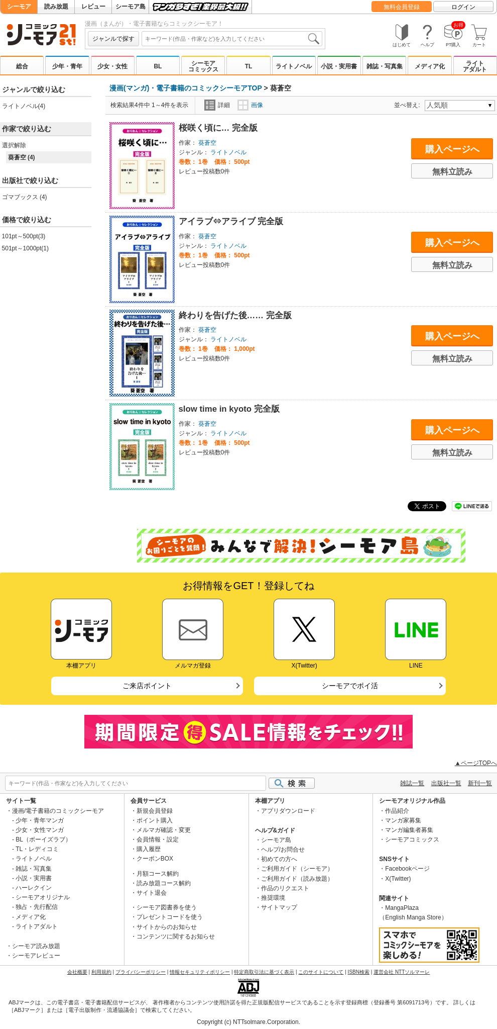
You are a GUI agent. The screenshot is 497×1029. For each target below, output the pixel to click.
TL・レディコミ (37, 849)
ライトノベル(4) (24, 106)
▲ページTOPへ (476, 763)
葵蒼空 (207, 142)
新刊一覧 (480, 783)
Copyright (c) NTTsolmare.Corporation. (248, 1021)
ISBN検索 (358, 972)
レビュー (93, 6)
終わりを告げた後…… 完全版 (235, 315)
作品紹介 (397, 810)
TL (249, 66)
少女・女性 (112, 66)
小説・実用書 (339, 66)
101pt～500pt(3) (24, 236)
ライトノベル (294, 66)
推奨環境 (273, 897)
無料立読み (452, 171)
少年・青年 (67, 66)
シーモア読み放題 (36, 946)
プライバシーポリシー (140, 972)
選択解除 (14, 145)
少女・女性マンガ (40, 829)
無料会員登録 (402, 7)
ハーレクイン (34, 887)
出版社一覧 (446, 783)
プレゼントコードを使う (170, 916)
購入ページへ (452, 149)
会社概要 (77, 972)
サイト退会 (152, 892)
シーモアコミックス (203, 66)
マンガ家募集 (403, 820)
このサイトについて (320, 972)
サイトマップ (279, 907)
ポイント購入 (155, 820)
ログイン (463, 7)
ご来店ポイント (147, 686)
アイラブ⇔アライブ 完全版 (231, 221)
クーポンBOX (155, 858)
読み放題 (56, 6)
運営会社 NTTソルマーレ (402, 972)
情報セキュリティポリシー (200, 972)
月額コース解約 (158, 873)
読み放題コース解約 (164, 883)
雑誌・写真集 (384, 66)
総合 (22, 66)
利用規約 (101, 972)
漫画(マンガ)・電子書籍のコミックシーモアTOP (185, 88)
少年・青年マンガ (40, 820)
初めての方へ (279, 859)
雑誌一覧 (412, 783)
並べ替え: (408, 105)
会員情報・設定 (158, 839)
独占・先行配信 (37, 906)
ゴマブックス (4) (24, 197)
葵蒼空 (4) (21, 157)
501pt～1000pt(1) (25, 248)
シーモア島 (130, 6)
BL (158, 66)
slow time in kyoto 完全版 (229, 409)
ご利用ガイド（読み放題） (297, 878)
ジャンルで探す (113, 38)
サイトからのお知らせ (167, 926)
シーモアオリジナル (43, 897)
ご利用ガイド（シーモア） (297, 868)
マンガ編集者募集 (409, 829)
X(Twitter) (398, 878)
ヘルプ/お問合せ (283, 849)
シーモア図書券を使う (167, 907)
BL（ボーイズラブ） (43, 839)
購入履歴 (149, 849)
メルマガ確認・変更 (164, 829)
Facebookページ (407, 868)
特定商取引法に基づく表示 (264, 972)
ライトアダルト (475, 66)
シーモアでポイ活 (350, 686)
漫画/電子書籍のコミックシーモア (58, 810)
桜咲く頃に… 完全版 (218, 128)
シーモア (19, 6)
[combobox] (232, 38)
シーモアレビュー (36, 955)
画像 (250, 105)
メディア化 (430, 66)
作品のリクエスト (285, 888)
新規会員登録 (155, 810)
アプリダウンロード (288, 810)
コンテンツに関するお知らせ (176, 936)
